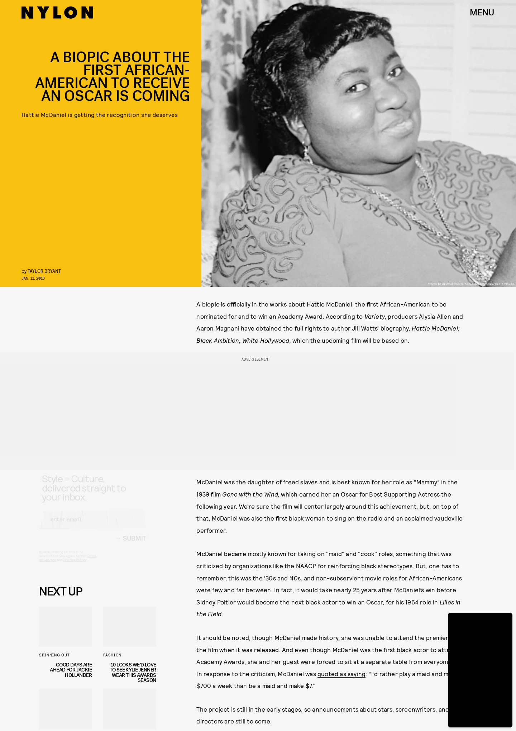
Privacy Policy (74, 566)
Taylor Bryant (44, 271)
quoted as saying (341, 673)
